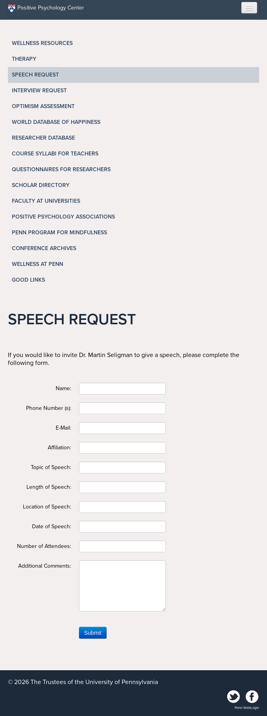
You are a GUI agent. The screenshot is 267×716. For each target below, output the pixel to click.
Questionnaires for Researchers (61, 169)
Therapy (24, 59)
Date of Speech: (51, 526)
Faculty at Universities (46, 201)
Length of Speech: (48, 487)
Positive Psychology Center (46, 8)
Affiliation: (59, 447)
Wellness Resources (42, 43)
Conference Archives (44, 248)
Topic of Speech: (51, 467)
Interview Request (39, 90)
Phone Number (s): (48, 408)
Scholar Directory (41, 185)
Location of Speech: (47, 506)
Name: (63, 388)
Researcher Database (43, 138)
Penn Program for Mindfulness (59, 232)
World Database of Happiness (56, 122)
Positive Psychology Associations (63, 216)
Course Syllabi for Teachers (55, 153)
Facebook (252, 697)
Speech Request (35, 74)
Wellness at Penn (37, 264)
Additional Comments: (44, 566)
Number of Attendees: (44, 546)
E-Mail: (63, 427)
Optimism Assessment (43, 106)
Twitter (234, 697)
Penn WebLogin (247, 708)
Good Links (28, 280)
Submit (93, 633)
